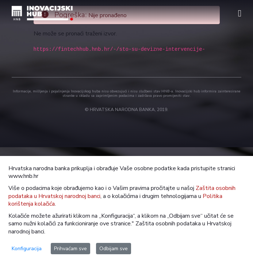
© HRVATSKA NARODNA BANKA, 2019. (126, 110)
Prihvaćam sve (70, 248)
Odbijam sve (113, 248)
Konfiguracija (27, 248)
